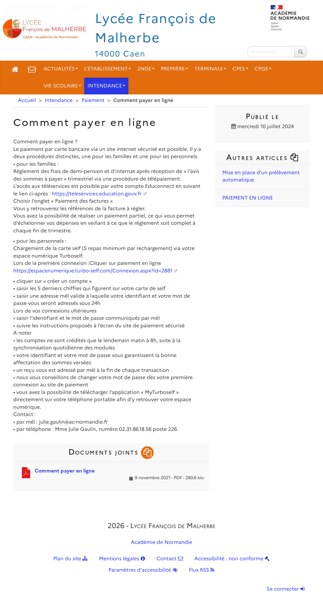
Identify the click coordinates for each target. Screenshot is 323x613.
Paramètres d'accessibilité (143, 570)
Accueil (27, 101)
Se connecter (286, 589)
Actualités (61, 69)
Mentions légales (122, 559)
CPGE (263, 69)
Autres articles (262, 157)
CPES (240, 69)
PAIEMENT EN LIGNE (247, 198)
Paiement (93, 101)
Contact (169, 559)
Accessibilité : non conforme (232, 559)
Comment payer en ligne (65, 471)
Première (174, 69)
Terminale (210, 69)
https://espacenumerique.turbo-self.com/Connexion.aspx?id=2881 (93, 271)
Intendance (106, 86)
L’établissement (107, 69)
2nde (146, 69)
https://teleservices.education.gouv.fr (97, 194)
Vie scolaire (62, 86)
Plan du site (70, 559)
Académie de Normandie (161, 542)
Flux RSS (201, 570)
